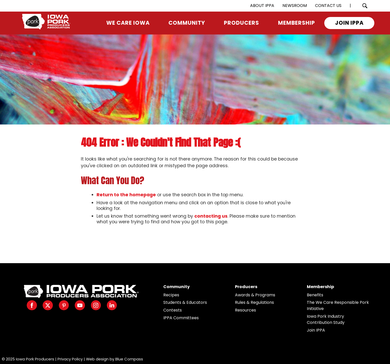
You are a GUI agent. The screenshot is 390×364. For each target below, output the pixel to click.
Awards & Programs (255, 295)
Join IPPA (316, 330)
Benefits (315, 295)
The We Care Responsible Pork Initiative (338, 305)
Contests (172, 310)
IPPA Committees (181, 318)
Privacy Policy (70, 359)
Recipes (171, 295)
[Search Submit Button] (364, 6)
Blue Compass (129, 359)
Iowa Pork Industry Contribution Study (326, 319)
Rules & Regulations (254, 302)
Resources (245, 310)
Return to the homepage (126, 195)
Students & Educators (185, 302)
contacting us (210, 216)
